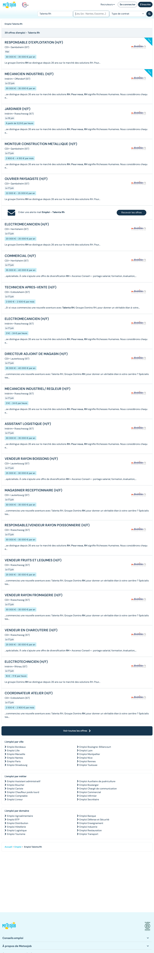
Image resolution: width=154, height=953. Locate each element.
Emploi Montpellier (89, 754)
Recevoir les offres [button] (131, 212)
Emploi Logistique (17, 830)
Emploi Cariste (15, 788)
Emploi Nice (85, 757)
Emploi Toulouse (88, 765)
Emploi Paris (14, 761)
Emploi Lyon (85, 750)
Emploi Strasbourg (17, 765)
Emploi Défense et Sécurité (94, 819)
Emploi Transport (88, 834)
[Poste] (55, 14)
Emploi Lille (13, 750)
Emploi (17, 846)
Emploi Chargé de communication (98, 788)
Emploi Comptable (17, 795)
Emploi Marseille (16, 754)
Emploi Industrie (88, 826)
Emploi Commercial (90, 792)
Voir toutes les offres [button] (77, 730)
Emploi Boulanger (89, 785)
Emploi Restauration (90, 830)
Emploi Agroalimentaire (20, 816)
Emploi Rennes (87, 761)
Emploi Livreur (15, 799)
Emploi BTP (13, 819)
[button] (9, 926)
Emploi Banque (87, 816)
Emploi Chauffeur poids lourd (23, 792)
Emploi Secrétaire (89, 799)
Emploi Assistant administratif (23, 781)
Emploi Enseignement (91, 823)
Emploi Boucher (15, 785)
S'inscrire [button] (145, 4)
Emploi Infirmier (88, 795)
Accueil (8, 846)
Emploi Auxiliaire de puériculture (97, 781)
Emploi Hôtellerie (16, 826)
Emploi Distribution (17, 823)
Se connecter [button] (127, 4)
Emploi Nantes (15, 757)
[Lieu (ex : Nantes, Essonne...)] (91, 14)
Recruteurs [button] (108, 4)
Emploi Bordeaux (16, 746)
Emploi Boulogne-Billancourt (95, 746)
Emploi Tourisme (16, 834)
